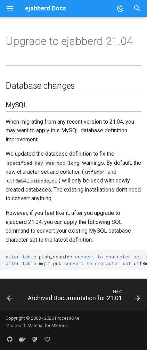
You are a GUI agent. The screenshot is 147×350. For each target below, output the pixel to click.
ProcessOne (67, 318)
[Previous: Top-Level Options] (9, 296)
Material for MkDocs (47, 325)
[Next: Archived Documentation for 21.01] (83, 296)
